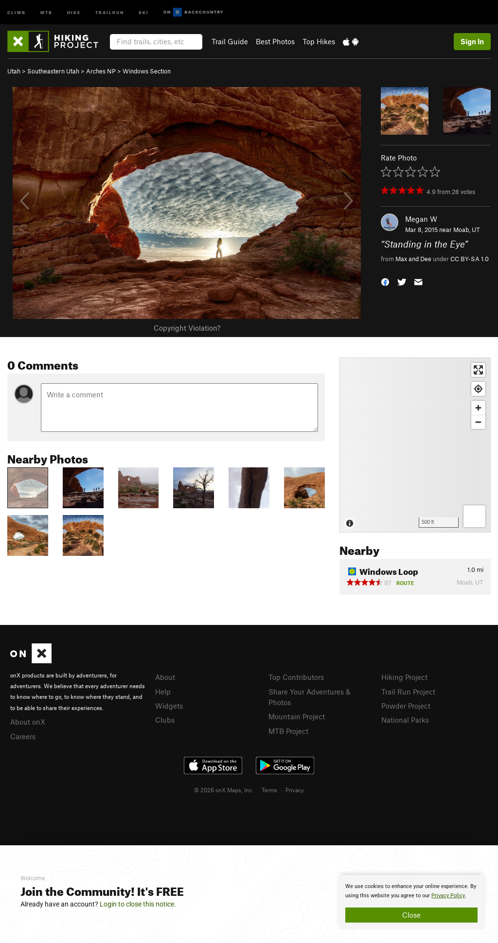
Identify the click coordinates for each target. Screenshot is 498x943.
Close (411, 914)
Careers (23, 736)
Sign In (472, 41)
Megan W (421, 218)
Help (163, 691)
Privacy (294, 789)
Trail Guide (230, 41)
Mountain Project (296, 716)
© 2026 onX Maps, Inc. (223, 789)
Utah (13, 71)
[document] (411, 902)
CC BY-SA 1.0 (469, 259)
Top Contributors (296, 677)
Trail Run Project (408, 691)
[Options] (474, 516)
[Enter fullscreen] (478, 370)
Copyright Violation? (187, 327)
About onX (27, 721)
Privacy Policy (448, 895)
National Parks (405, 719)
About (165, 677)
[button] (385, 280)
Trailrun (109, 12)
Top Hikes (318, 41)
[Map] (415, 445)
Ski (144, 12)
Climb (16, 12)
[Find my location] (478, 389)
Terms (269, 789)
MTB (46, 12)
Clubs (165, 719)
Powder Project (405, 705)
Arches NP (101, 71)
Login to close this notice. (138, 904)
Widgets (169, 705)
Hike (74, 12)
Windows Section (147, 71)
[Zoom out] (478, 422)
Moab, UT (466, 229)
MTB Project (288, 731)
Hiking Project (404, 677)
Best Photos (275, 41)
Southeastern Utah (53, 71)
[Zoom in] (478, 408)
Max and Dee (413, 259)
